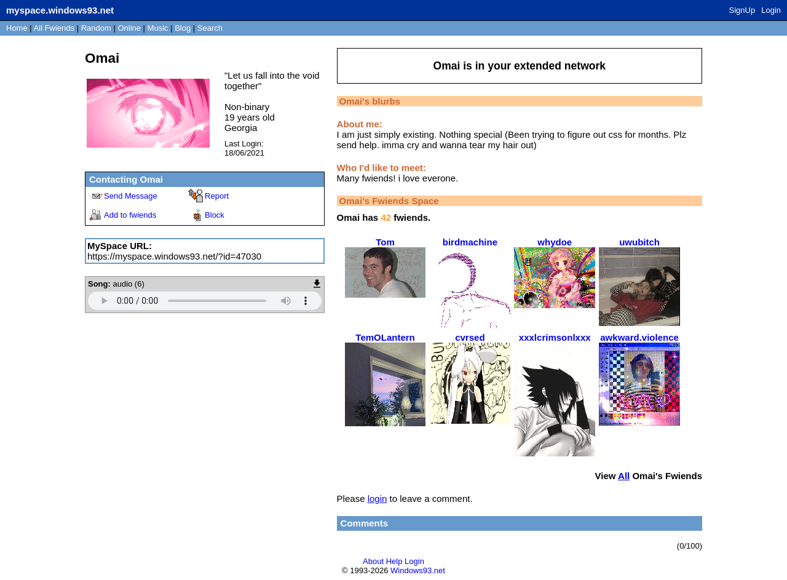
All (54, 28)
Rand (96, 28)
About (373, 561)
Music (158, 28)
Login (771, 10)
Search (210, 28)
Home (17, 28)
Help (394, 561)
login (377, 498)
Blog (183, 28)
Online (129, 28)
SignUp (742, 10)
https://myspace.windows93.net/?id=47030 (174, 256)
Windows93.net (417, 570)
